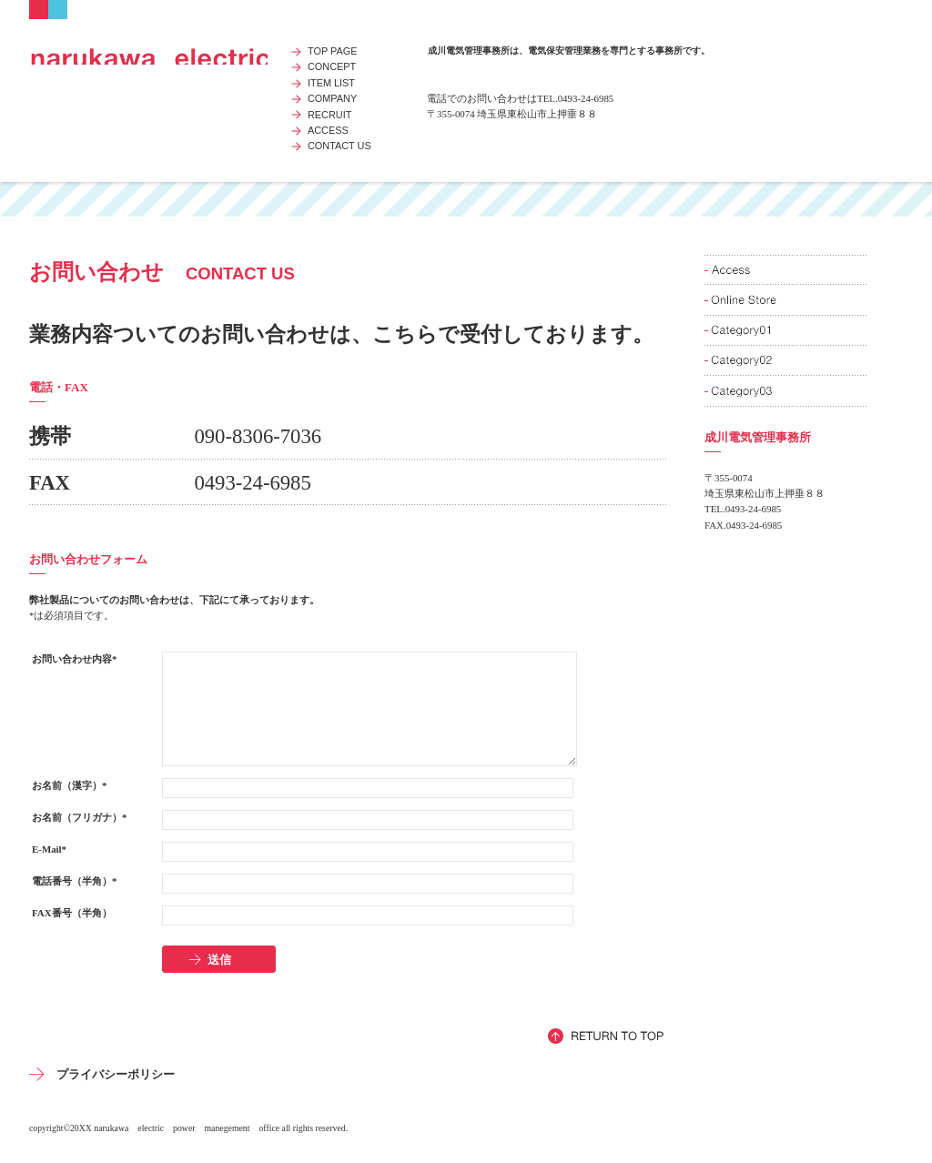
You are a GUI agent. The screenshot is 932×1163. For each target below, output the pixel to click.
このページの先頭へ (607, 1036)
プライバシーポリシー (115, 1074)
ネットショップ (786, 300)
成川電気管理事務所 (148, 54)
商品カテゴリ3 (786, 391)
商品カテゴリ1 (786, 331)
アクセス (786, 270)
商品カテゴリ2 (786, 361)
